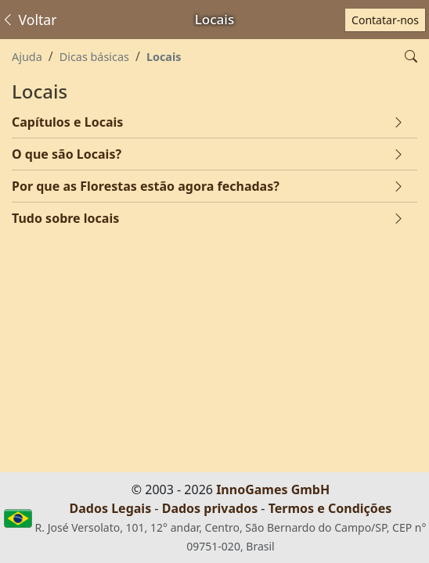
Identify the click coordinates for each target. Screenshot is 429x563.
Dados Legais (111, 508)
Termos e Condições (330, 508)
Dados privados (210, 508)
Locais (164, 56)
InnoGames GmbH (273, 489)
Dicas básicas (94, 56)
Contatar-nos (385, 20)
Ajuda (27, 56)
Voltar (28, 19)
